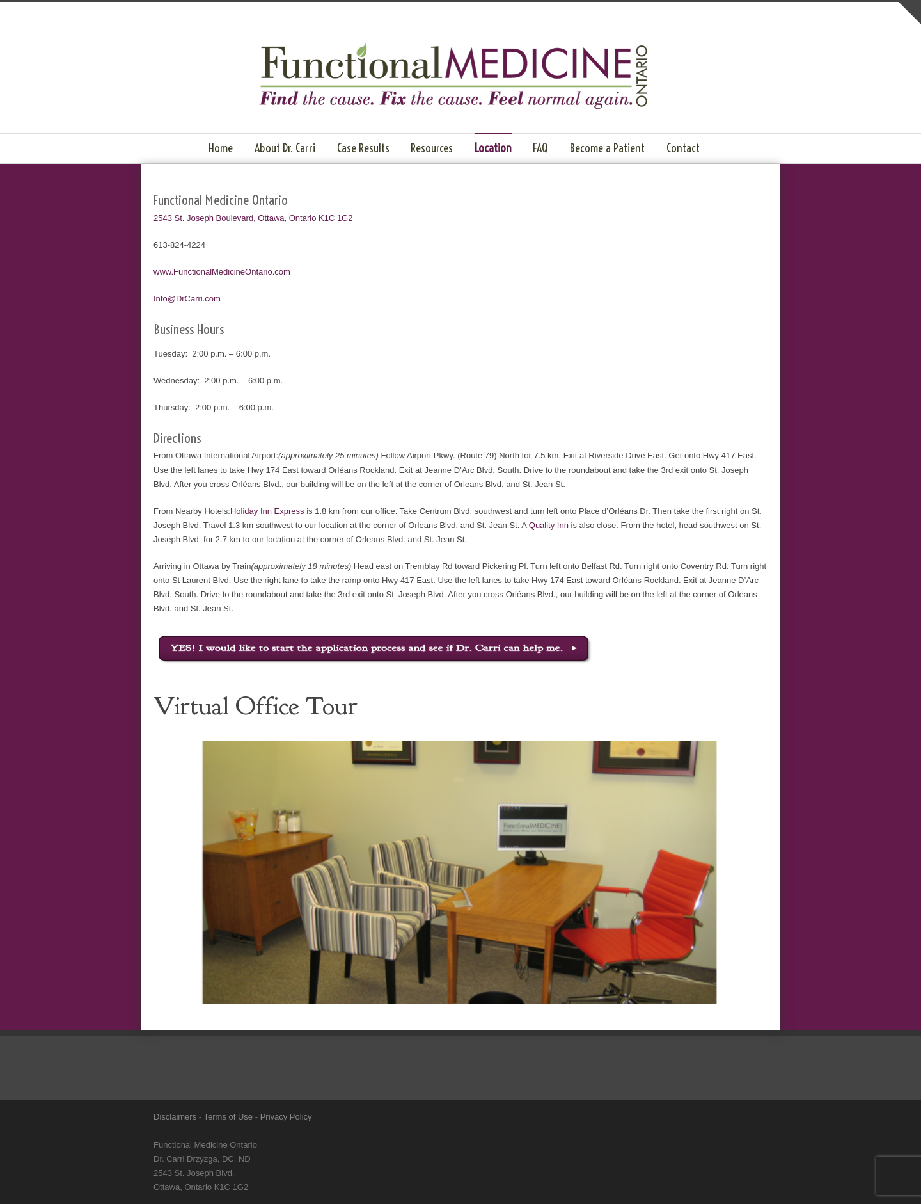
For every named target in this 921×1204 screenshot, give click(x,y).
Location (493, 148)
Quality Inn (549, 525)
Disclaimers (175, 1116)
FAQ (540, 148)
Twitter (627, 1116)
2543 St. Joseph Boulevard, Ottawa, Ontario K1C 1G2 (253, 218)
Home (221, 148)
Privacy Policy (286, 1116)
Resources (432, 148)
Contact (683, 148)
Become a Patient (607, 148)
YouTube (703, 1116)
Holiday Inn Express (267, 511)
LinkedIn (678, 1116)
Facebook (652, 1116)
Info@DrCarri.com (187, 298)
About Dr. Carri (285, 148)
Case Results (363, 148)
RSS (729, 1116)
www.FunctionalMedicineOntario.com (222, 272)
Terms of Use (228, 1116)
